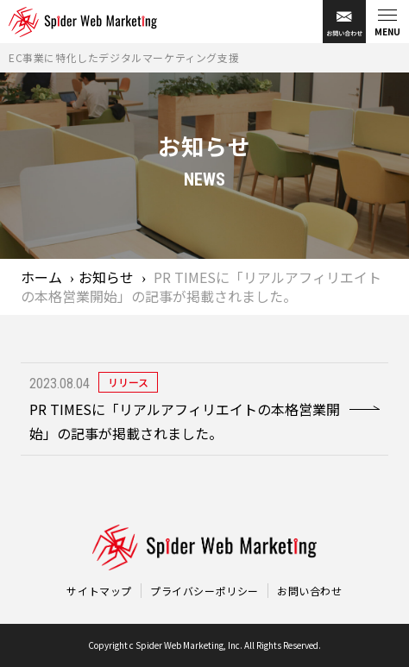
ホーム (41, 277)
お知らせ (106, 277)
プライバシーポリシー (204, 590)
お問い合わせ (310, 590)
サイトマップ (99, 590)
